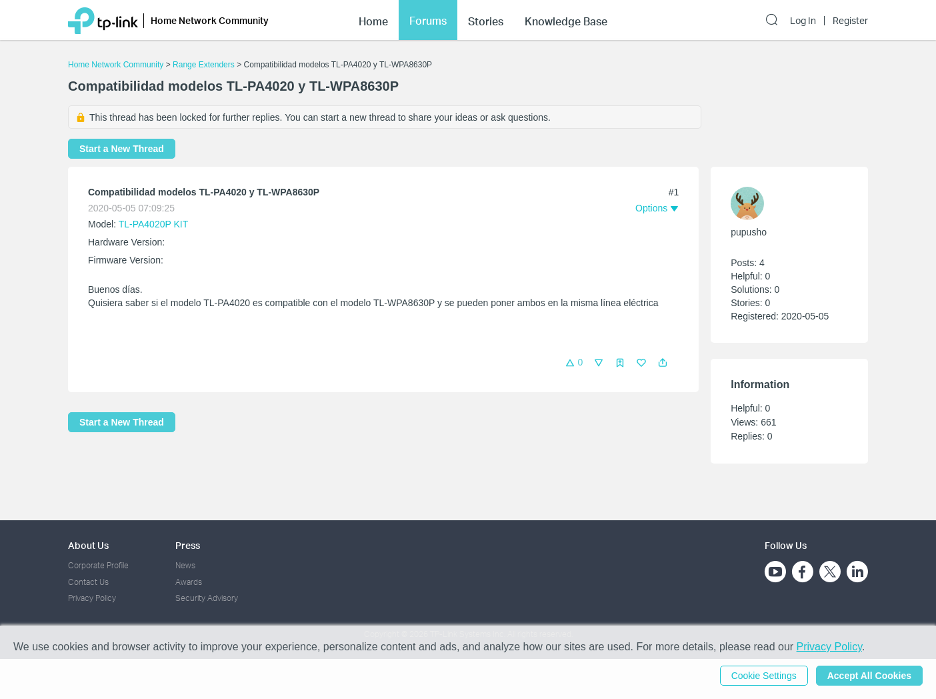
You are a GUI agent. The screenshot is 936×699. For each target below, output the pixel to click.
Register (850, 20)
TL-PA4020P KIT (153, 224)
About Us (88, 545)
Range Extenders (204, 64)
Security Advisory (206, 598)
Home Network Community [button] (210, 20)
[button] (662, 363)
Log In (803, 20)
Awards (188, 582)
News (185, 565)
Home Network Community (115, 64)
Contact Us (88, 582)
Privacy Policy (92, 598)
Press (187, 545)
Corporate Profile (98, 565)
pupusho (749, 232)
